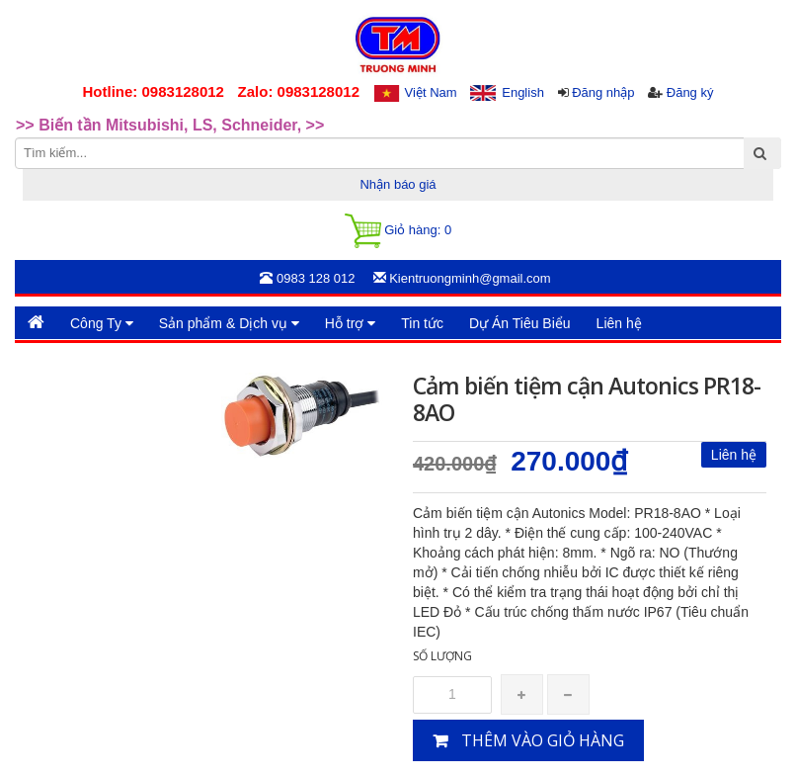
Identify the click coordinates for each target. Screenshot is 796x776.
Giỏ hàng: (398, 231)
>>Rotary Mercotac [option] (87, 111)
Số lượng (442, 655)
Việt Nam (431, 92)
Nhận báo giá (397, 184)
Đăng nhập (603, 92)
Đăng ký (690, 92)
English (523, 92)
